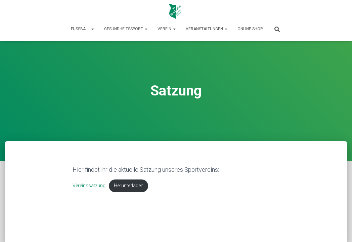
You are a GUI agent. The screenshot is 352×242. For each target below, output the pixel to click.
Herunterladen (128, 186)
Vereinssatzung (89, 186)
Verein (167, 29)
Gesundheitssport (125, 29)
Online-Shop (250, 29)
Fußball (82, 29)
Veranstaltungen (206, 29)
